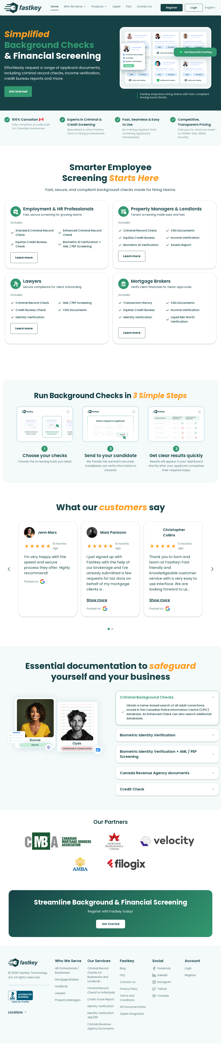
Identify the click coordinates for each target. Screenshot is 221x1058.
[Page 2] (112, 629)
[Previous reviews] (9, 569)
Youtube (160, 1002)
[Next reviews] (212, 569)
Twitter (160, 995)
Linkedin (160, 981)
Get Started (110, 930)
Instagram (162, 988)
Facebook (162, 974)
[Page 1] (109, 629)
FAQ (123, 981)
